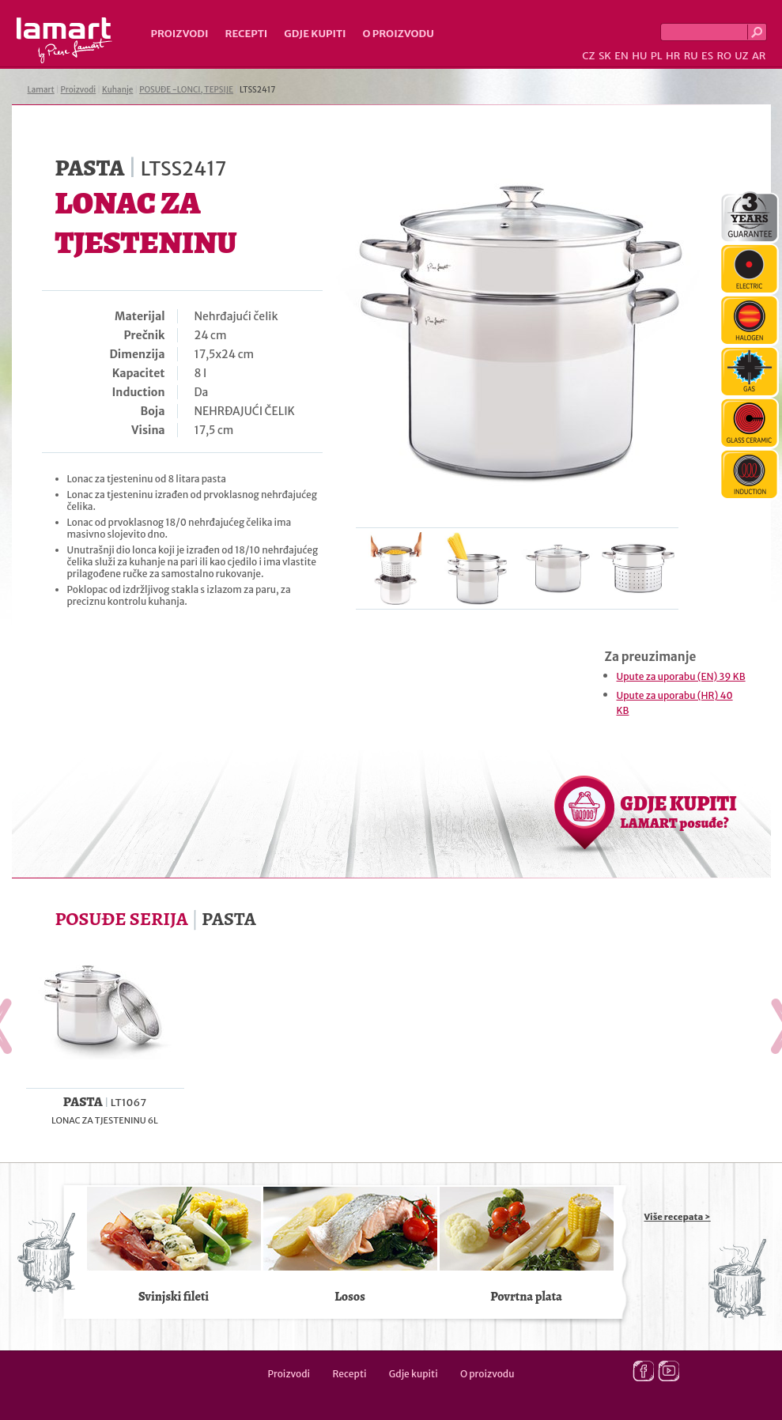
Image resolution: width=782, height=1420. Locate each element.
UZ (741, 55)
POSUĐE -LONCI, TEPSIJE (186, 90)
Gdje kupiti (315, 33)
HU (639, 55)
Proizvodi (180, 33)
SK (605, 55)
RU (691, 55)
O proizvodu (398, 33)
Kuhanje (117, 90)
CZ (588, 55)
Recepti (246, 33)
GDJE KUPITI (679, 811)
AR (759, 55)
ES (707, 55)
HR (673, 55)
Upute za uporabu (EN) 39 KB (681, 676)
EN (621, 55)
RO (723, 55)
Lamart (64, 40)
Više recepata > (677, 1216)
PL (657, 55)
